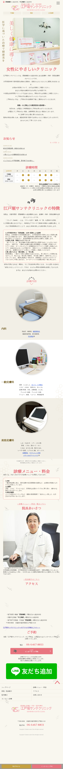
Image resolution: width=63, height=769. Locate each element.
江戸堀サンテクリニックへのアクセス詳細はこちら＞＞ (21, 627)
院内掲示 (5, 695)
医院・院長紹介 (7, 691)
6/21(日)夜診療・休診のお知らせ (14, 148)
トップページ (6, 687)
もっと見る (53, 142)
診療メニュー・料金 (39, 687)
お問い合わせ (37, 695)
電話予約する (16, 766)
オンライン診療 (7, 699)
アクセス (36, 691)
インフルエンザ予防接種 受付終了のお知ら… (18, 160)
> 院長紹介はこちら (31, 579)
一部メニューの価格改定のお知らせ (15, 154)
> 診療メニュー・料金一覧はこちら (31, 504)
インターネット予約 (47, 766)
